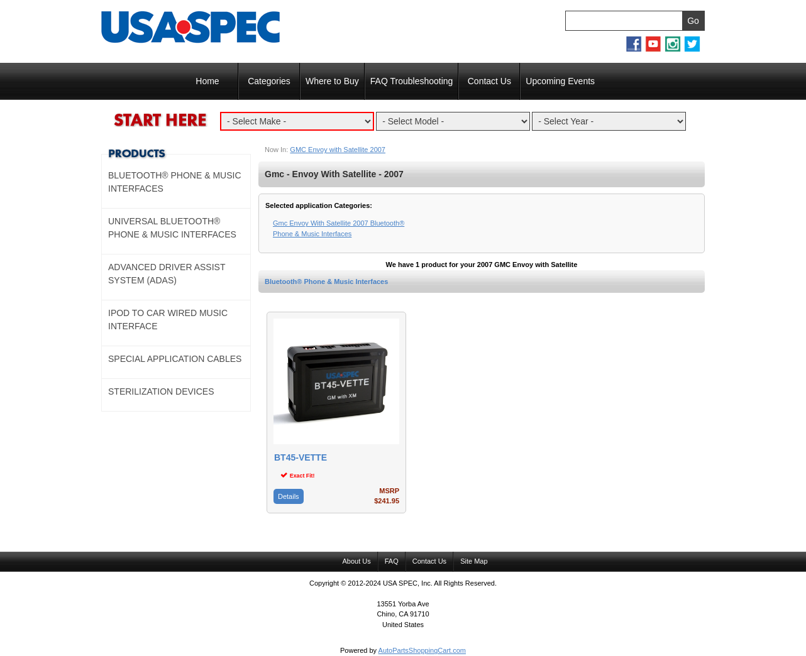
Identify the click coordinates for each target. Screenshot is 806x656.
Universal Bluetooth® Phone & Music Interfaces (172, 227)
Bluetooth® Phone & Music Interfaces (326, 281)
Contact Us (489, 81)
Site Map (473, 561)
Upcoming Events (560, 81)
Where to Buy (332, 81)
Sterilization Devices (161, 391)
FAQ (392, 561)
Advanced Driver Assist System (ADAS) (166, 273)
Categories (269, 81)
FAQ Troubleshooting (411, 81)
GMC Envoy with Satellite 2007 (337, 149)
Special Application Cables (174, 359)
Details (288, 496)
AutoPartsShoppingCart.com (422, 650)
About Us (356, 561)
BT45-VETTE (300, 457)
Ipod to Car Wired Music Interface (168, 319)
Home (207, 81)
